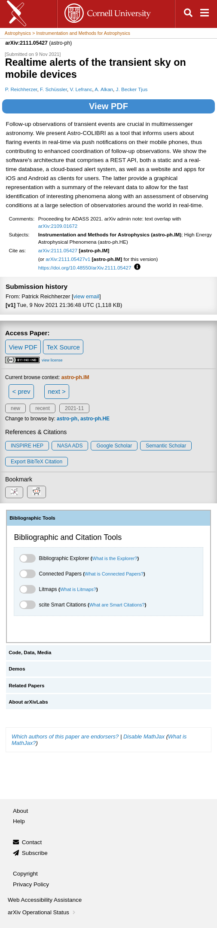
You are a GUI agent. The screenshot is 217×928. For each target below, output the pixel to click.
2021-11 (74, 408)
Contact (32, 842)
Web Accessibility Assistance (45, 900)
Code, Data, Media (30, 652)
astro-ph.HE (95, 419)
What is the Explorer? (114, 558)
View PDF (108, 106)
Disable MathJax (144, 736)
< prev (21, 391)
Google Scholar (114, 446)
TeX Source (63, 347)
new (15, 408)
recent (42, 408)
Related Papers (26, 685)
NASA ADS (70, 446)
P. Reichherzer (21, 89)
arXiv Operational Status (42, 912)
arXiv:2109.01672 (58, 226)
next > (56, 391)
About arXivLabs (28, 701)
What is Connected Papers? (114, 573)
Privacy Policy (31, 884)
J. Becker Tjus (132, 89)
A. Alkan (104, 89)
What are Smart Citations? (117, 604)
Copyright (25, 873)
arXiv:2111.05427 (58, 250)
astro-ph (67, 419)
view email (86, 296)
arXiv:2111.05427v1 (68, 259)
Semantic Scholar (166, 446)
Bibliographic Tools (32, 518)
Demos (17, 668)
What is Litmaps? (78, 589)
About (20, 811)
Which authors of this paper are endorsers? (65, 736)
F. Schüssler (53, 89)
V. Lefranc (81, 89)
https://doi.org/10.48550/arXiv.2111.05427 (84, 267)
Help (19, 821)
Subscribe (35, 853)
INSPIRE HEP (27, 446)
